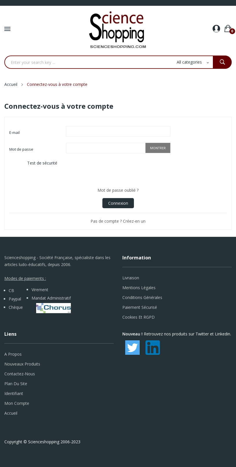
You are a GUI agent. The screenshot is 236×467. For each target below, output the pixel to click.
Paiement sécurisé (139, 307)
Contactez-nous (19, 373)
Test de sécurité (42, 163)
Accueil (10, 413)
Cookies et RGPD (138, 317)
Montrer (158, 148)
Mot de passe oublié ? (118, 190)
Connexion (118, 203)
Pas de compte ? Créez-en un (118, 221)
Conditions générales (142, 297)
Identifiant (13, 393)
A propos (13, 354)
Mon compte (16, 403)
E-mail (14, 132)
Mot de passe (21, 149)
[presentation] (110, 171)
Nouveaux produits (22, 364)
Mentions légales (139, 287)
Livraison (130, 277)
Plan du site (15, 383)
